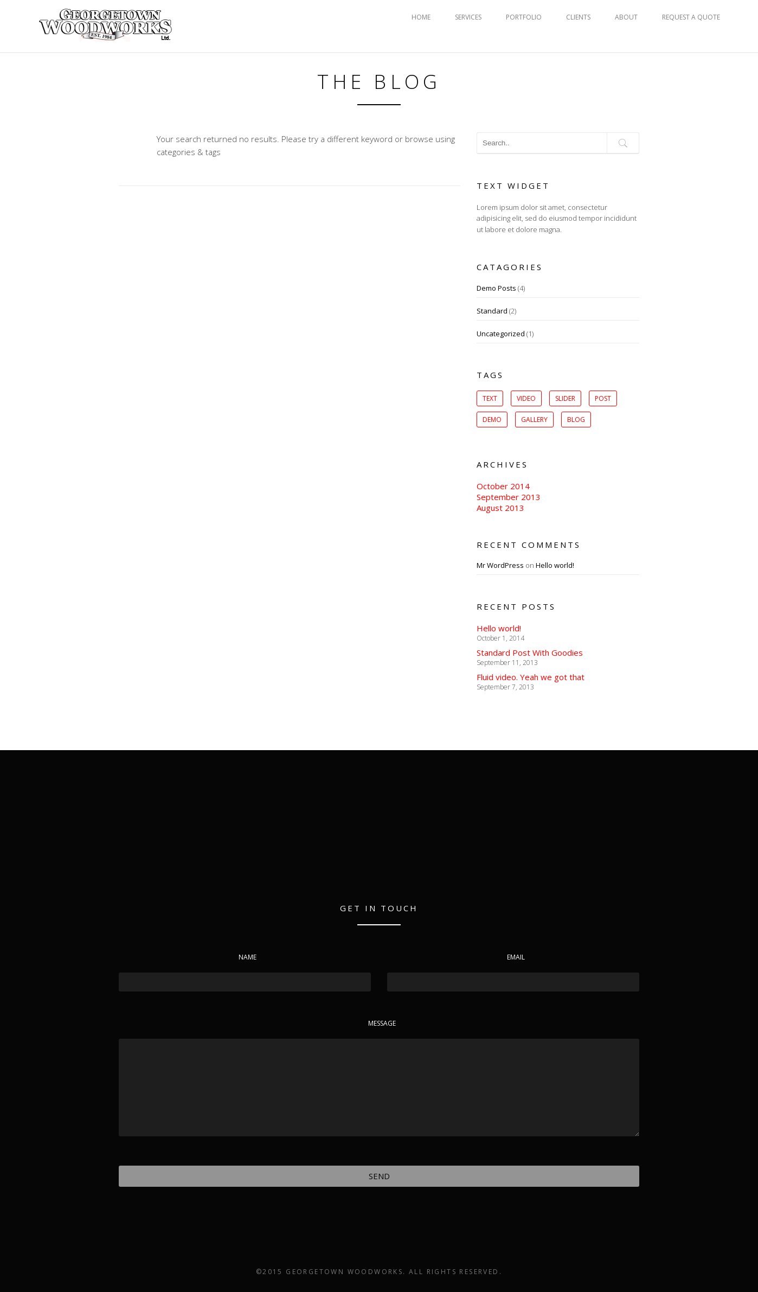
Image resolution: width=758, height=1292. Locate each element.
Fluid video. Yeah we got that (530, 676)
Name (247, 957)
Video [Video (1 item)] (526, 398)
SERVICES (468, 17)
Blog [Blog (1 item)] (576, 419)
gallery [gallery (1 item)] (534, 419)
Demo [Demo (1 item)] (492, 419)
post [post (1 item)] (603, 398)
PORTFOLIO (524, 17)
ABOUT (626, 17)
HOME (421, 17)
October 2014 (503, 486)
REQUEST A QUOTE (691, 17)
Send (379, 1176)
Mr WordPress (500, 565)
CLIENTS (578, 17)
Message (382, 1023)
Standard (492, 311)
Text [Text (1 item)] (490, 398)
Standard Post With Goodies (530, 652)
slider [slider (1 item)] (565, 398)
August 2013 (500, 507)
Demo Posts (496, 288)
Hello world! (555, 565)
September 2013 (509, 496)
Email (516, 957)
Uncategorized (501, 333)
